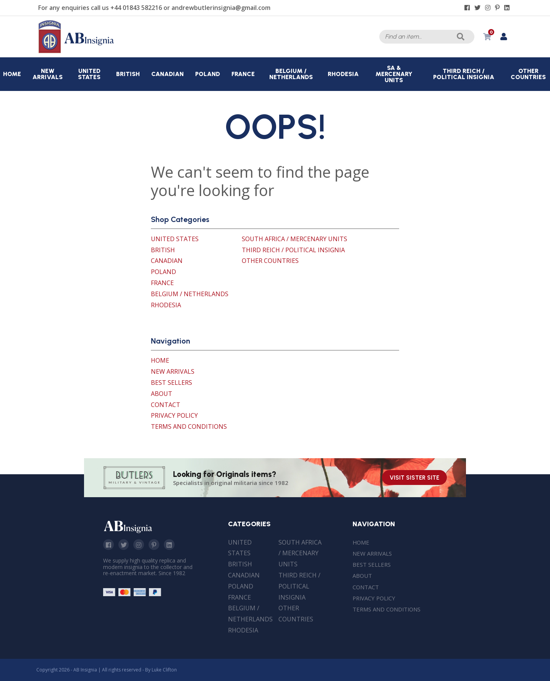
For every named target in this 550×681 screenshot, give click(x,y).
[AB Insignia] (76, 51)
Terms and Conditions (189, 426)
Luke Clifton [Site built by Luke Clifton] (164, 669)
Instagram (141, 545)
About (161, 393)
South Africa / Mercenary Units (294, 239)
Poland (163, 272)
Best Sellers (171, 382)
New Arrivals (172, 371)
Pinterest (157, 545)
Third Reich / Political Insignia (293, 250)
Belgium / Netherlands (189, 294)
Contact (165, 404)
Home (160, 360)
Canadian (167, 260)
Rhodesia (166, 305)
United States (175, 239)
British (163, 250)
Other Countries (270, 260)
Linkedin (173, 545)
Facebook (109, 545)
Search (459, 36)
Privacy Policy (174, 415)
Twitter (125, 545)
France (162, 283)
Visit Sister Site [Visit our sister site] (414, 477)
